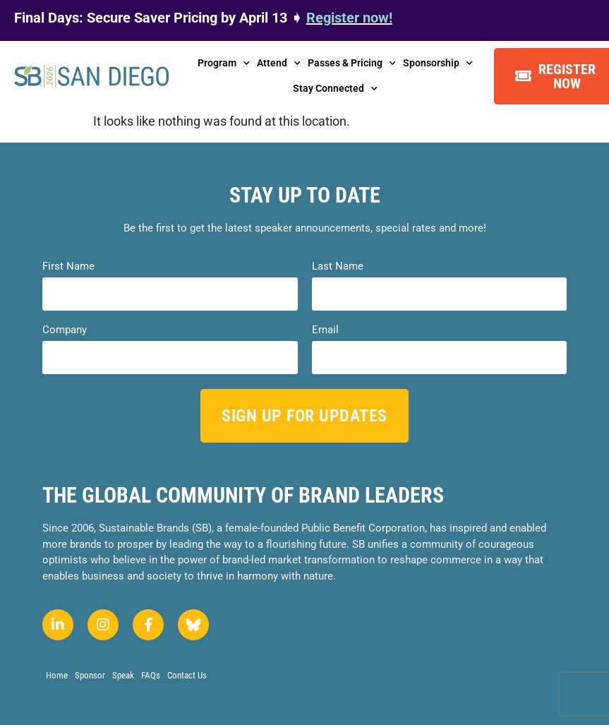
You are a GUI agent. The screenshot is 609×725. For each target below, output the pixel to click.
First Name (68, 266)
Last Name (337, 266)
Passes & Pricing (352, 63)
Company (64, 330)
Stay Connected (335, 89)
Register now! (349, 17)
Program (224, 63)
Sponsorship (438, 63)
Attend (279, 63)
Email (325, 330)
